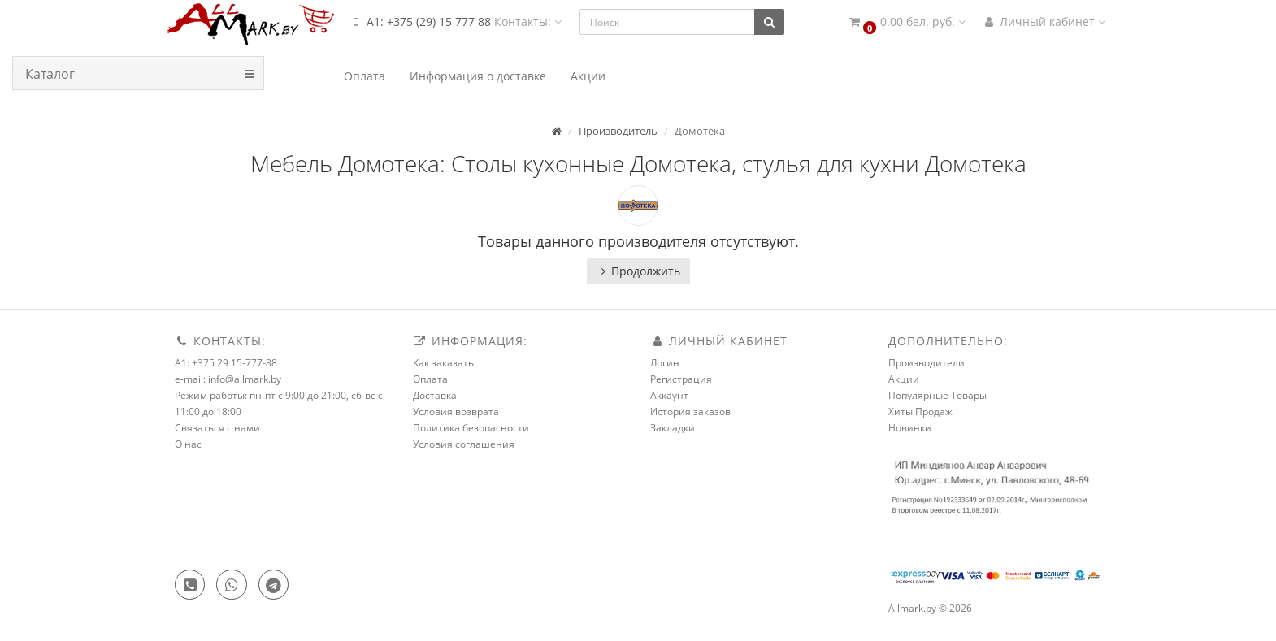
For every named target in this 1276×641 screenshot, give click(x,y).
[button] (906, 22)
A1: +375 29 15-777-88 (226, 363)
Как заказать (443, 363)
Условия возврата (456, 411)
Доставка (435, 395)
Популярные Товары (937, 395)
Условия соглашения (463, 444)
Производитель (618, 130)
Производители (926, 363)
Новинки (909, 428)
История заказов (690, 411)
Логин (664, 363)
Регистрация (681, 379)
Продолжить (638, 271)
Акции (903, 379)
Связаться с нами (217, 428)
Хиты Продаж (920, 411)
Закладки (672, 428)
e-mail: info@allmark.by (228, 379)
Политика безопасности (471, 428)
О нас (188, 444)
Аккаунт (669, 395)
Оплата (430, 379)
